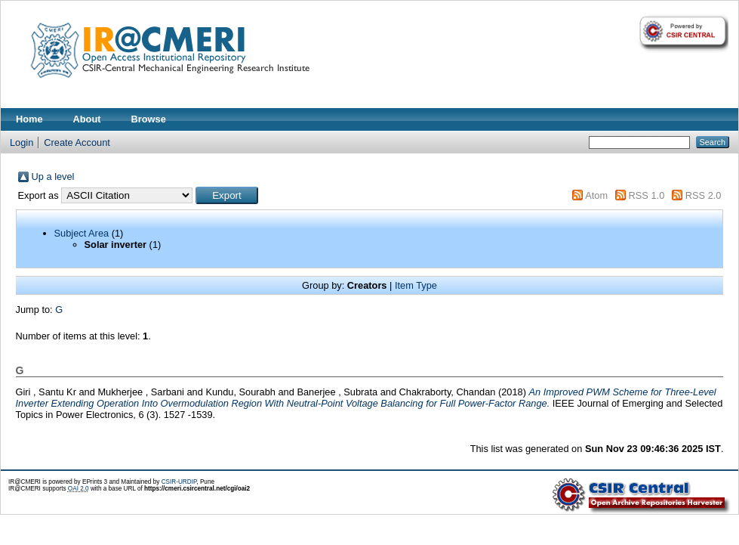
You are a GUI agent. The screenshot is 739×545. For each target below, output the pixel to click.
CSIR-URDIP (179, 481)
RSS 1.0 (647, 195)
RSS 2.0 (703, 195)
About (87, 119)
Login (21, 142)
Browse (148, 119)
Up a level (53, 176)
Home (29, 119)
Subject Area (81, 233)
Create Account (77, 142)
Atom (596, 195)
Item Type (416, 285)
